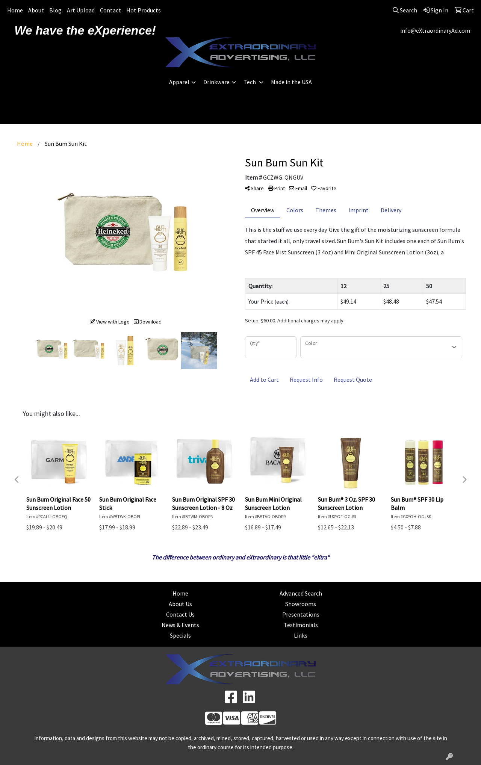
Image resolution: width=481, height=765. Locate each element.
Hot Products (143, 10)
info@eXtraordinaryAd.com (435, 30)
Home (15, 10)
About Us (180, 604)
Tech (250, 82)
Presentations (300, 614)
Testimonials (301, 625)
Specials (180, 635)
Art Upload (81, 10)
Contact (110, 10)
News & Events (180, 625)
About (36, 10)
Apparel (179, 82)
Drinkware (216, 82)
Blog (55, 10)
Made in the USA (291, 82)
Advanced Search (301, 593)
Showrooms (300, 604)
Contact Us (180, 614)
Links (300, 635)
